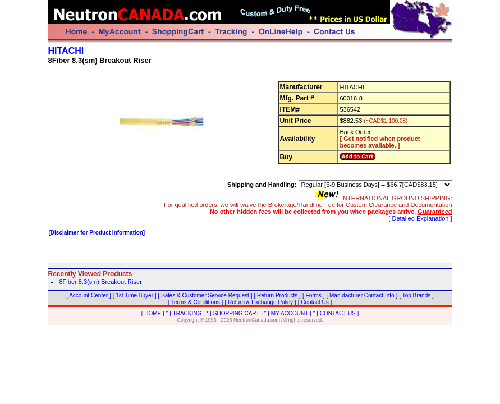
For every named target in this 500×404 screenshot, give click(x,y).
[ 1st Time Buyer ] (135, 295)
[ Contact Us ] (315, 302)
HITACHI (66, 51)
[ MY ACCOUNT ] (289, 313)
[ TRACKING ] (187, 313)
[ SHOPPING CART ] (236, 313)
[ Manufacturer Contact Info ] (361, 295)
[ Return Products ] (277, 295)
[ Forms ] (313, 295)
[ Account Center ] (88, 295)
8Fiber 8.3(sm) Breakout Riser (100, 281)
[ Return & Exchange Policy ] (260, 302)
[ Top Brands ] (416, 295)
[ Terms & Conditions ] (195, 302)
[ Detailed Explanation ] (420, 218)
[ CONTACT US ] (337, 313)
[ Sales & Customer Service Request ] (205, 295)
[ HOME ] (152, 313)
